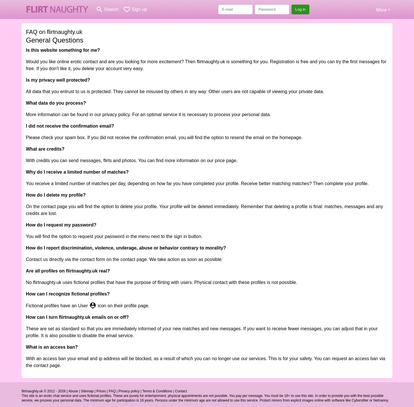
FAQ (112, 391)
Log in (300, 9)
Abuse (73, 391)
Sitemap (87, 391)
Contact (181, 391)
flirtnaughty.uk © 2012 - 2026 (44, 391)
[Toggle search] (107, 9)
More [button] (381, 9)
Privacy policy (128, 391)
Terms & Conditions (157, 391)
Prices (101, 391)
